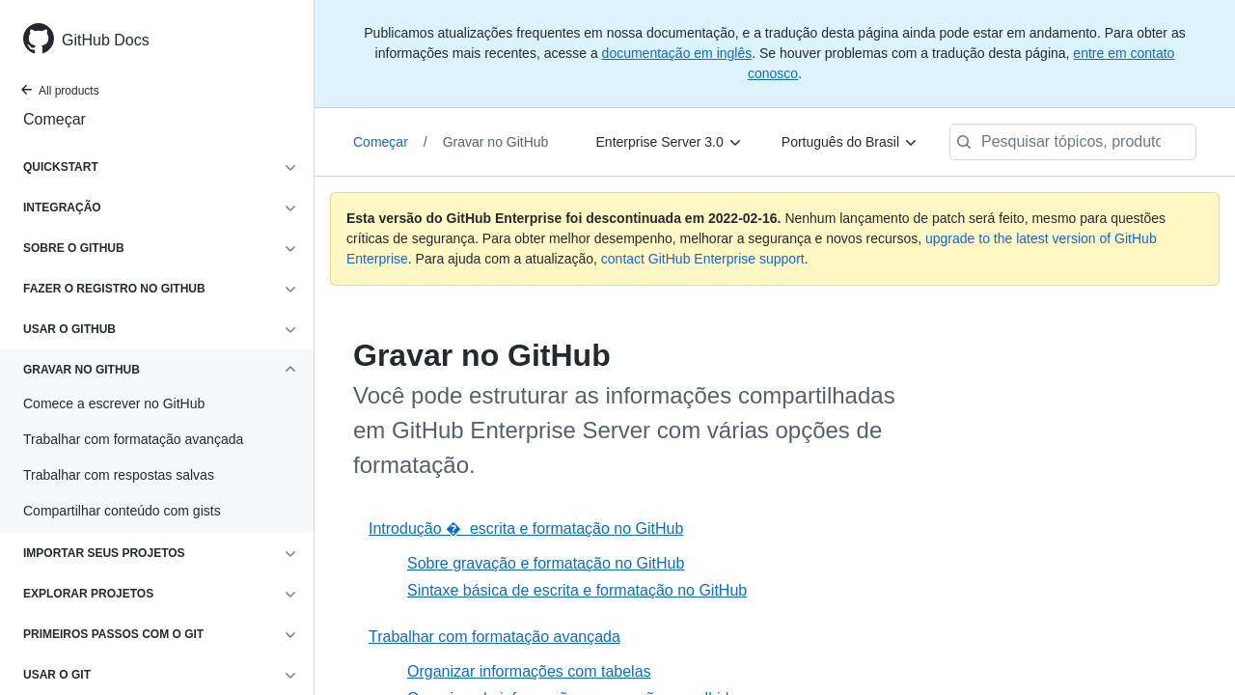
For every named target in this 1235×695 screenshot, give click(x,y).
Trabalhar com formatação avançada (494, 636)
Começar (54, 119)
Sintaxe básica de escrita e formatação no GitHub (577, 590)
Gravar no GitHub (496, 142)
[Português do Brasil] (850, 141)
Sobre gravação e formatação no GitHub (545, 563)
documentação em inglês (677, 53)
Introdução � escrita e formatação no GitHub (526, 528)
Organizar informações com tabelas (529, 671)
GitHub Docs (106, 40)
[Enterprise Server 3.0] (669, 141)
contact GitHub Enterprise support (703, 258)
